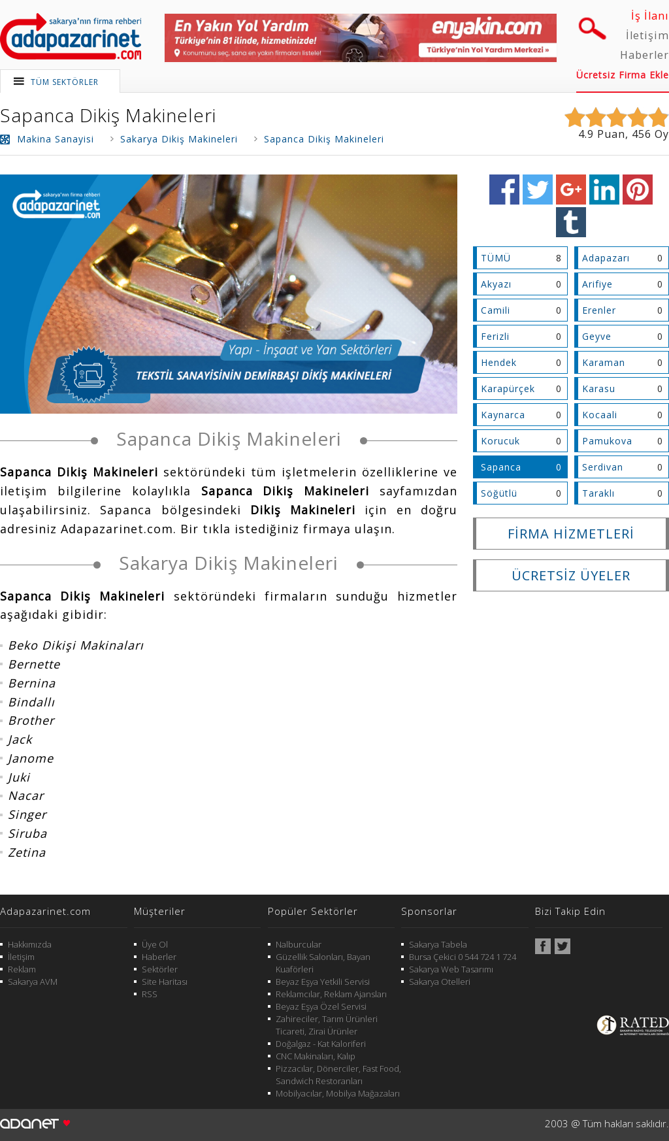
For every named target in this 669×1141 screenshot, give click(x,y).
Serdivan (602, 467)
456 (641, 134)
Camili (495, 310)
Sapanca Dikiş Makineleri (108, 115)
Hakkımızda (30, 944)
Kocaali (599, 414)
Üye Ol (155, 944)
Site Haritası (165, 981)
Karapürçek (508, 388)
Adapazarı (606, 258)
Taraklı (598, 493)
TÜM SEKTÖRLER (65, 82)
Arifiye (597, 284)
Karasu (598, 388)
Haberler (644, 55)
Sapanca (501, 467)
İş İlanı (650, 15)
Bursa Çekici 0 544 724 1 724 (462, 957)
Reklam (22, 969)
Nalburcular (298, 944)
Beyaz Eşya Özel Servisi (321, 1006)
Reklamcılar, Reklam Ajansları (331, 994)
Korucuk (500, 441)
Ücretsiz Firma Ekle (622, 75)
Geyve (597, 336)
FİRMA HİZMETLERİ (571, 533)
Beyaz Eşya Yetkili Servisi (323, 981)
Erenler (599, 310)
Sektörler (160, 969)
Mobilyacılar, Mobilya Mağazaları (338, 1093)
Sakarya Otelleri (439, 981)
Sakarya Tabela (438, 944)
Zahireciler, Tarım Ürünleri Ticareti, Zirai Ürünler (327, 1025)
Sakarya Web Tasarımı (451, 969)
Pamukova (607, 441)
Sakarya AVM (32, 981)
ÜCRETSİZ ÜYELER (571, 575)
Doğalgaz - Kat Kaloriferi (321, 1044)
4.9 (586, 134)
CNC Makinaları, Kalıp (315, 1056)
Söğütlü (499, 493)
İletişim (647, 35)
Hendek (499, 362)
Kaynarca (503, 414)
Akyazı (496, 284)
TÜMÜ (496, 258)
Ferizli (495, 336)
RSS (149, 994)
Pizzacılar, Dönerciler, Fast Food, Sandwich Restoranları (338, 1075)
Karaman (603, 362)
